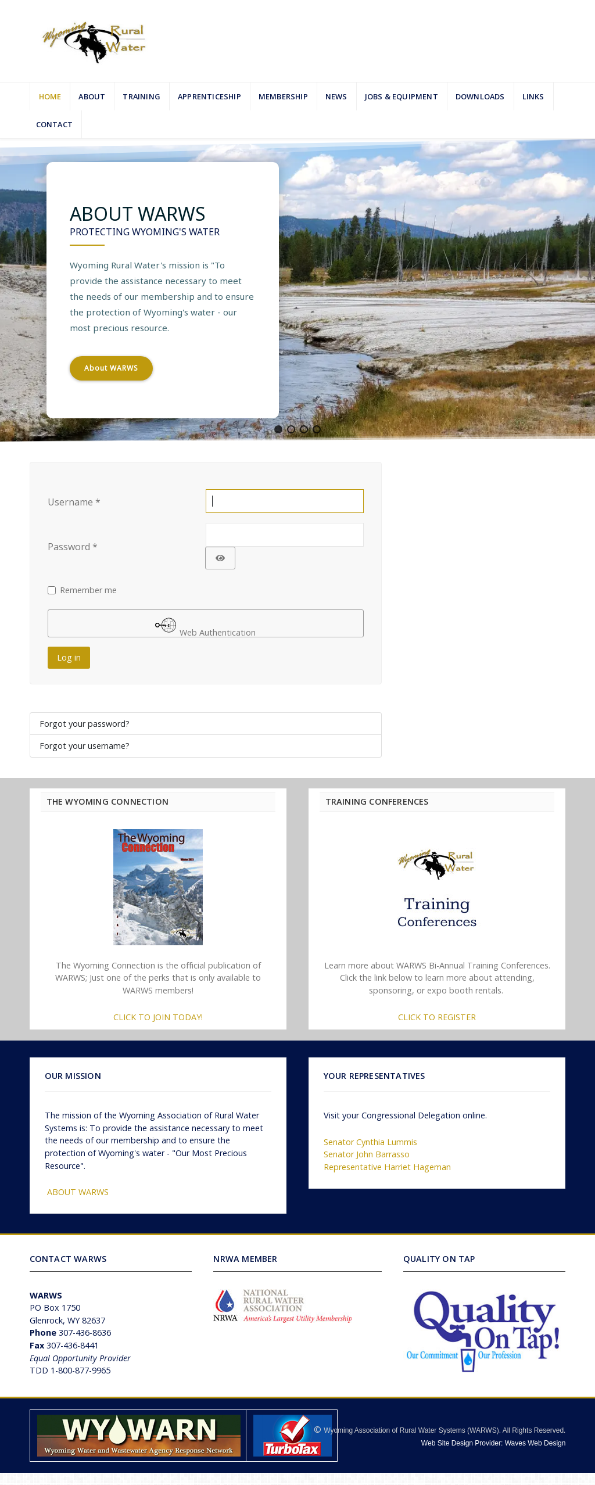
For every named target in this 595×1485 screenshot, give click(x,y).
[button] (278, 429)
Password (73, 546)
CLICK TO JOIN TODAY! (158, 1017)
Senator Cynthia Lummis (370, 1141)
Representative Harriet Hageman (387, 1166)
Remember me (88, 590)
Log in (69, 657)
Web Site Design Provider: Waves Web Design (493, 1443)
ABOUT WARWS (78, 1191)
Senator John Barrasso (367, 1154)
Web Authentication (205, 626)
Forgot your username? (85, 745)
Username (74, 502)
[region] (297, 290)
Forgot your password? (85, 723)
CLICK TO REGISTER (437, 1017)
